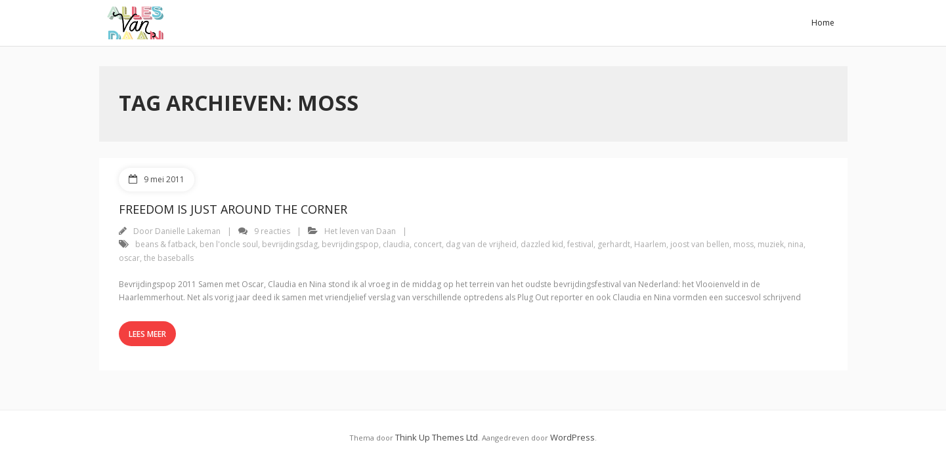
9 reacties (272, 231)
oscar (129, 258)
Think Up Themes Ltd (436, 437)
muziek (771, 244)
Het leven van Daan (360, 231)
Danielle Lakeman (188, 231)
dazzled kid (542, 244)
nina (796, 244)
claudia (396, 244)
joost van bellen (699, 244)
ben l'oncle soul (229, 244)
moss (743, 244)
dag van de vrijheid (481, 244)
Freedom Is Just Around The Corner (233, 209)
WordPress (572, 437)
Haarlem (650, 244)
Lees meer (147, 334)
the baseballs (169, 258)
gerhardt (613, 244)
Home (822, 22)
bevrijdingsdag (290, 244)
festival (580, 244)
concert (428, 244)
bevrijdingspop (350, 244)
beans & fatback (165, 244)
